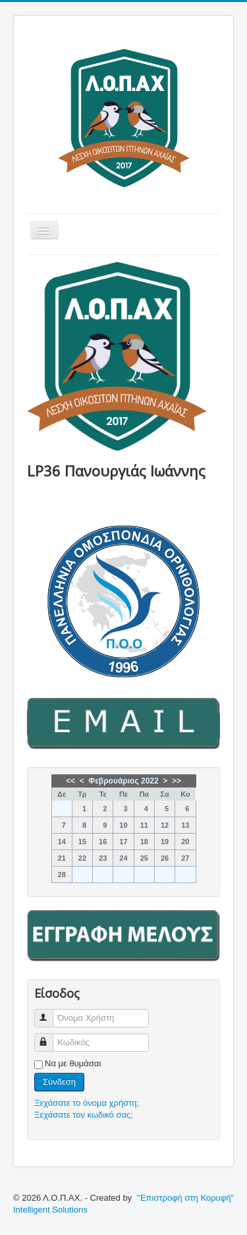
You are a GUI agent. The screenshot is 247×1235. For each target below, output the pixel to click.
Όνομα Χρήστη (49, 1012)
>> (176, 781)
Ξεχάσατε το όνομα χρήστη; (86, 1103)
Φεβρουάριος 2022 (123, 781)
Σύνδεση (59, 1082)
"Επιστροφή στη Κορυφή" (185, 1198)
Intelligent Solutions (50, 1210)
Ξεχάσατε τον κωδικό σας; (83, 1115)
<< (70, 781)
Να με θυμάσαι (73, 1063)
